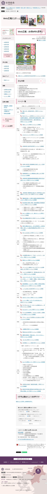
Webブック (6, 76)
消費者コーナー (7, 94)
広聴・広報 (23, 7)
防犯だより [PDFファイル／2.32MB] (31, 260)
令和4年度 (6, 51)
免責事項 (5, 462)
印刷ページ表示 (42, 40)
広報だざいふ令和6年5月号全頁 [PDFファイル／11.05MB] (31, 75)
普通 (28, 411)
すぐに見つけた (22, 420)
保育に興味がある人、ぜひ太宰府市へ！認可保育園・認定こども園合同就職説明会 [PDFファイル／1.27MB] (32, 228)
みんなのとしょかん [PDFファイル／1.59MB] (33, 309)
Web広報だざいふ (37, 7)
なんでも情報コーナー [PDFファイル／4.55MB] (33, 362)
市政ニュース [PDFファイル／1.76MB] (31, 124)
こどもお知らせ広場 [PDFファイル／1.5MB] (32, 288)
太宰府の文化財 (7, 89)
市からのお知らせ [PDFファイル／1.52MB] (32, 232)
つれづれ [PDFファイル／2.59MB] (30, 339)
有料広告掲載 (7, 113)
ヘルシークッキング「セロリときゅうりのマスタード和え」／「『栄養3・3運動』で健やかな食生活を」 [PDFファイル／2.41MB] (32, 279)
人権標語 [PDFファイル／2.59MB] (30, 329)
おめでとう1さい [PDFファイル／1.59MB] (32, 297)
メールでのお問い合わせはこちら (26, 439)
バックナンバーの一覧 (8, 55)
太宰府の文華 (7, 91)
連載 (4, 85)
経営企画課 (20, 432)
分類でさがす (12, 7)
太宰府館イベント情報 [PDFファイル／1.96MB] (33, 342)
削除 (17, 11)
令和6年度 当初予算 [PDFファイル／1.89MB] (33, 146)
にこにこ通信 (7, 96)
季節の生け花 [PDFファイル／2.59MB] (31, 332)
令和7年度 (6, 44)
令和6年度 (6, 46)
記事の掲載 (6, 101)
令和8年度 (6, 42)
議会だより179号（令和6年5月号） (24, 401)
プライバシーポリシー (14, 462)
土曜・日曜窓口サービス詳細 (9, 485)
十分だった (21, 411)
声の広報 (5, 62)
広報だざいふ (29, 7)
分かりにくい (36, 416)
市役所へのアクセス (7, 474)
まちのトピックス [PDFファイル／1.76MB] (32, 134)
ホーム (7, 7)
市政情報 (18, 7)
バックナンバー (7, 38)
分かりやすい (22, 416)
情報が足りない (36, 411)
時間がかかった (38, 420)
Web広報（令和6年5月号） (11, 11)
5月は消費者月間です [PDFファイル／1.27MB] (33, 218)
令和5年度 (6, 49)
